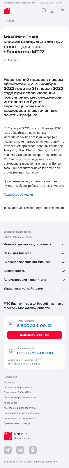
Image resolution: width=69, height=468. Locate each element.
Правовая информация (17, 423)
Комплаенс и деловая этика (20, 408)
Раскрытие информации (18, 387)
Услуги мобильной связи (18, 237)
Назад (10, 21)
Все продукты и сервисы (18, 232)
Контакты (9, 382)
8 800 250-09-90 (35, 353)
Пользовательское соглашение (22, 413)
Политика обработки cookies (20, 397)
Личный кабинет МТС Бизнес (23, 364)
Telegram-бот (31, 360)
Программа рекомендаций (19, 418)
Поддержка (14, 360)
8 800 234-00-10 (52, 2)
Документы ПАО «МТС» (17, 392)
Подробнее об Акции (18, 194)
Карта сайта (10, 403)
